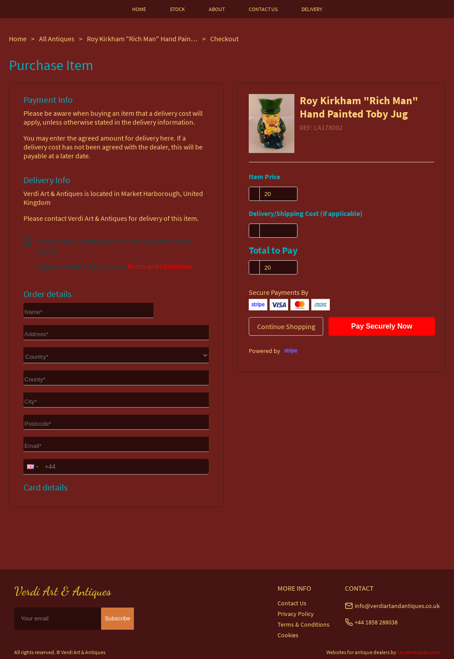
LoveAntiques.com (418, 652)
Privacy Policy (296, 614)
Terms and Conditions (159, 266)
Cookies (288, 635)
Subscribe (117, 618)
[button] (31, 466)
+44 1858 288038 (376, 622)
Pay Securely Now (381, 326)
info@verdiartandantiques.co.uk (397, 606)
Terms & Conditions (303, 624)
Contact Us (292, 603)
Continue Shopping (286, 326)
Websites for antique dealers (358, 652)
